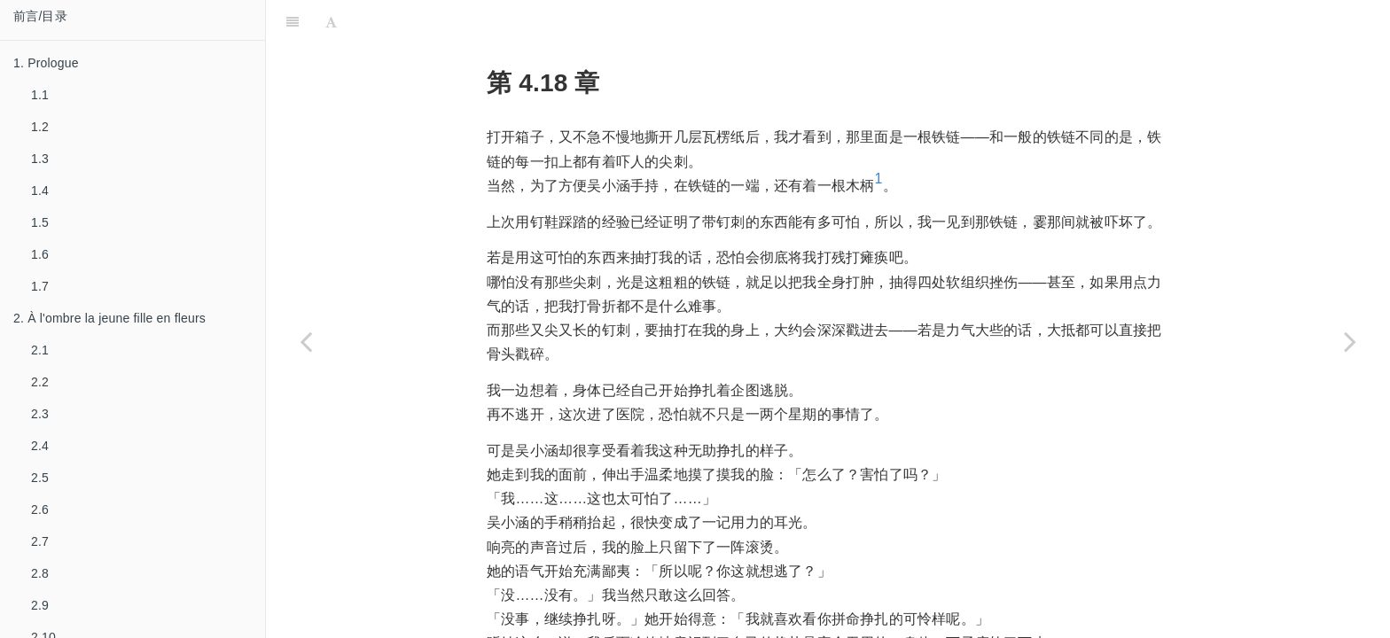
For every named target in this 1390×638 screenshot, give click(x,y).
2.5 (40, 478)
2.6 (40, 509)
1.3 (40, 159)
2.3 (40, 414)
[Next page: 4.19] (1350, 341)
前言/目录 (40, 16)
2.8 (40, 573)
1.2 (40, 127)
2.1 (40, 350)
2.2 (40, 382)
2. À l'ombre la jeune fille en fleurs (109, 318)
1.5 (40, 222)
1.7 (40, 286)
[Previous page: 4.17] (306, 341)
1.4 (40, 190)
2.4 (40, 446)
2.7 (40, 541)
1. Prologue (46, 63)
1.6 (40, 254)
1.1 (40, 95)
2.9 (40, 605)
